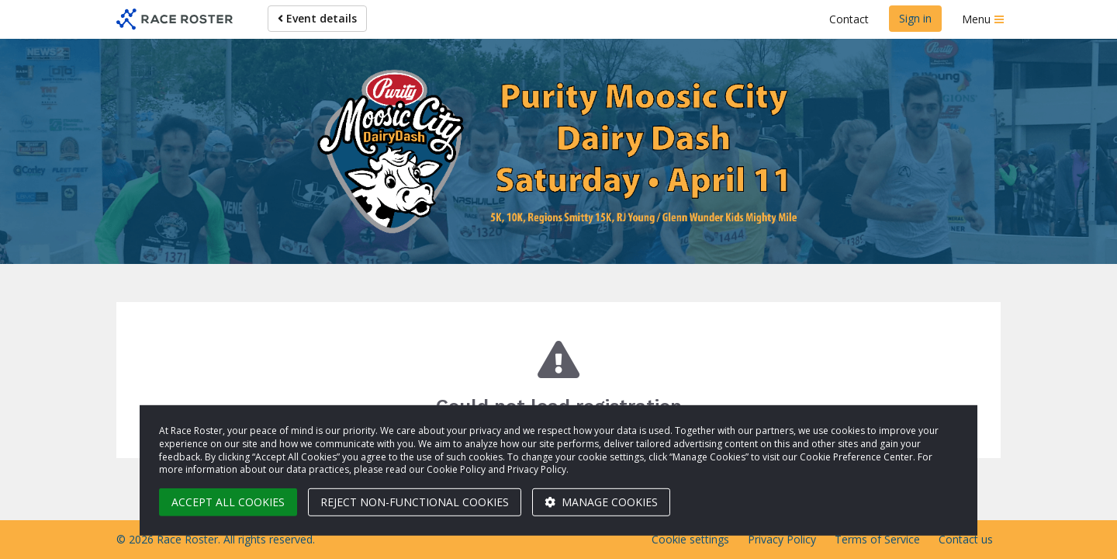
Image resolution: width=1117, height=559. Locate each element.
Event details (317, 18)
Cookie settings (690, 539)
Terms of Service (877, 539)
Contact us (966, 539)
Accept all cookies (228, 502)
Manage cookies (601, 502)
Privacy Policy (782, 539)
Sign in (915, 18)
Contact (849, 19)
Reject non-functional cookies (414, 502)
